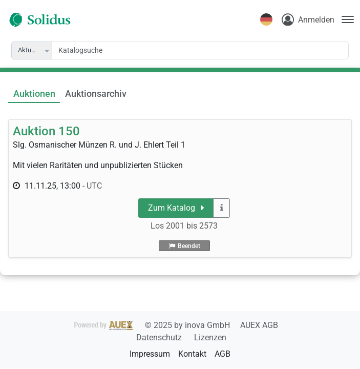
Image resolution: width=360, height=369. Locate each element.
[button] (48, 50)
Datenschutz (160, 337)
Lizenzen (210, 337)
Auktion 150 (46, 131)
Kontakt (192, 354)
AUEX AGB (259, 325)
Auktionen (34, 94)
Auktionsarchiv (95, 94)
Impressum (150, 354)
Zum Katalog (176, 208)
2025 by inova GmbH (153, 325)
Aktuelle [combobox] (29, 50)
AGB (222, 354)
